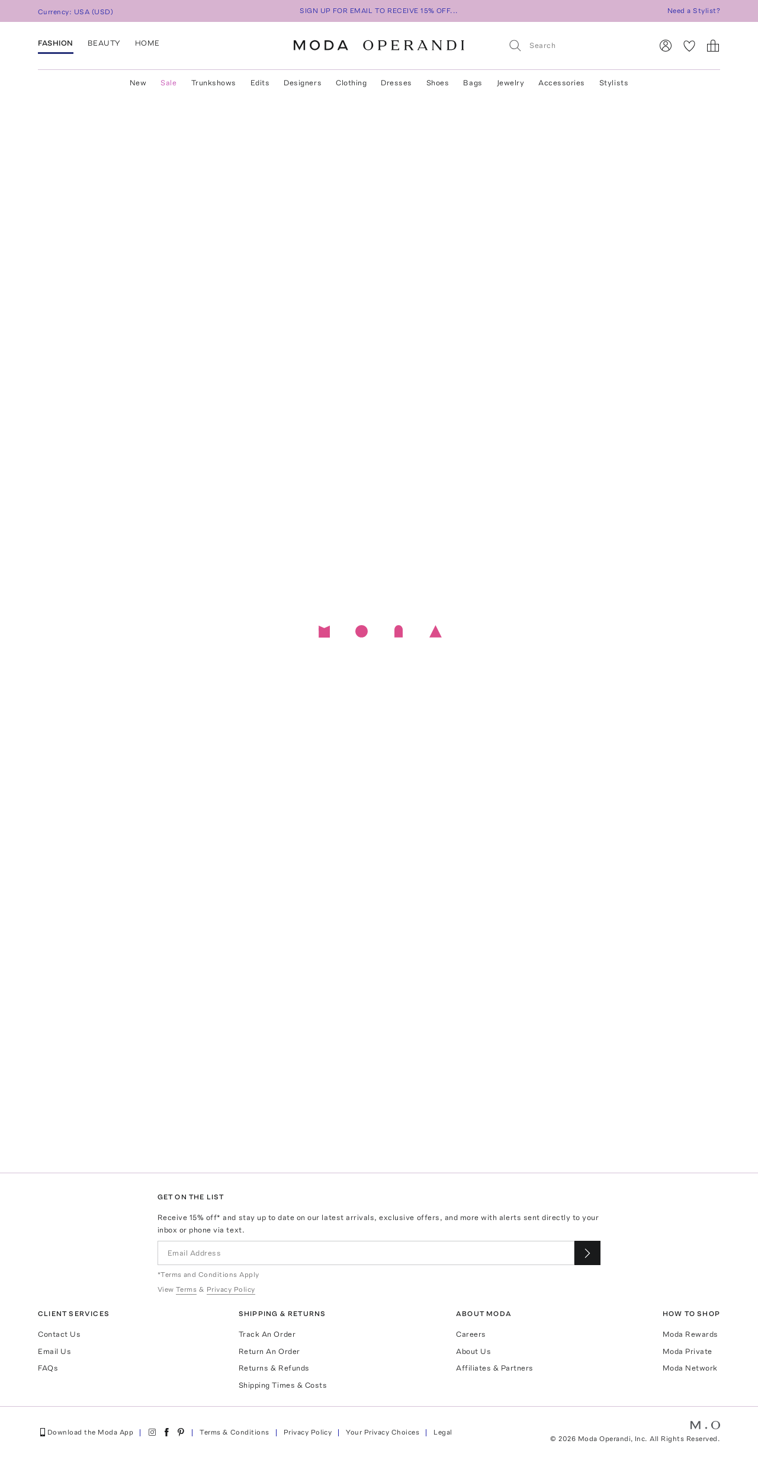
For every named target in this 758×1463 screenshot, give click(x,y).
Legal (442, 1432)
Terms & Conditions (234, 1432)
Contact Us (59, 1334)
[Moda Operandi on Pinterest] (180, 1432)
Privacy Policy (308, 1432)
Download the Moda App (85, 1432)
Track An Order (267, 1334)
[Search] (575, 45)
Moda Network (690, 1367)
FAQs (48, 1367)
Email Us (54, 1351)
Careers (471, 1334)
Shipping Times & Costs (283, 1385)
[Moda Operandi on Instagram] (152, 1432)
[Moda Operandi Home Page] (379, 45)
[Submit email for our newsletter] (587, 1253)
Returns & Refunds (274, 1367)
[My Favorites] (689, 46)
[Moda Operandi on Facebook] (166, 1432)
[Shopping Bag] (713, 46)
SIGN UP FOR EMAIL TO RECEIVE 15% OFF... (379, 11)
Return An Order (269, 1351)
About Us (473, 1351)
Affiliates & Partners (495, 1367)
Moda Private (687, 1351)
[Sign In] (666, 46)
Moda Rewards (690, 1334)
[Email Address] (366, 1253)
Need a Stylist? (693, 11)
